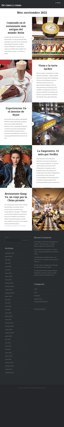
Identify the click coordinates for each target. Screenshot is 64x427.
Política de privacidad (39, 309)
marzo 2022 (8, 352)
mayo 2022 (8, 346)
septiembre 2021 (9, 372)
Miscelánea (37, 295)
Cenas (35, 289)
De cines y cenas (11, 5)
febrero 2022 (8, 356)
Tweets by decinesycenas (41, 301)
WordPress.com (42, 387)
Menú (59, 2)
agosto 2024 (8, 256)
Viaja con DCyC (38, 299)
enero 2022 (8, 359)
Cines (35, 292)
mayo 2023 (8, 306)
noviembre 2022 (9, 326)
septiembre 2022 (9, 332)
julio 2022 (7, 339)
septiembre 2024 (9, 253)
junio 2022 (8, 342)
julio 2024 (7, 259)
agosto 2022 (8, 336)
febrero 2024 (8, 276)
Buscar (7, 237)
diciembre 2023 (9, 283)
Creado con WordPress (23, 387)
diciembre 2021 (9, 362)
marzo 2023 (8, 313)
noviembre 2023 (9, 286)
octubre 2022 (8, 329)
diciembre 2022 (9, 323)
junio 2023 (8, 303)
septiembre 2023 (9, 293)
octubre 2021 (8, 369)
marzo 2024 (8, 273)
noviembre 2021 (9, 366)
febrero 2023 (8, 316)
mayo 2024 (8, 266)
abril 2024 (8, 269)
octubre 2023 (8, 289)
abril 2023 (8, 309)
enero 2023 (8, 319)
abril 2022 (8, 349)
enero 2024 (8, 279)
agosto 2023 (8, 296)
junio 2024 (8, 263)
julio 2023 (7, 299)
